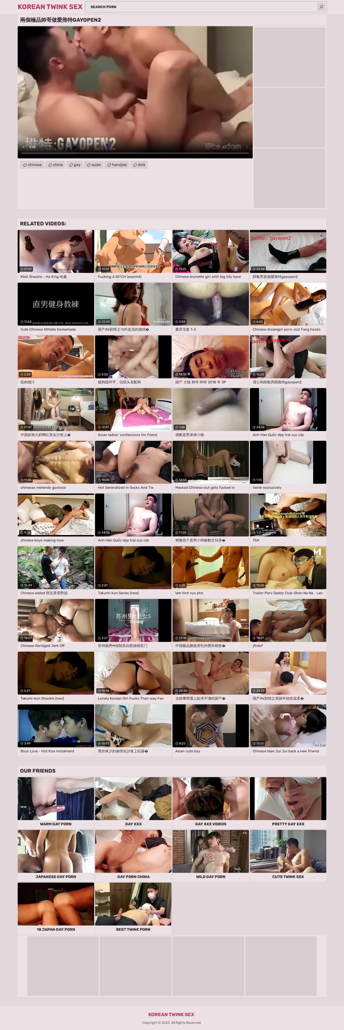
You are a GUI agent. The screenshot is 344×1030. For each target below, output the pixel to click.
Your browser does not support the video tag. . (135, 92)
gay (77, 164)
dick (141, 164)
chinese (35, 164)
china (58, 164)
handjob (119, 164)
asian (96, 164)
